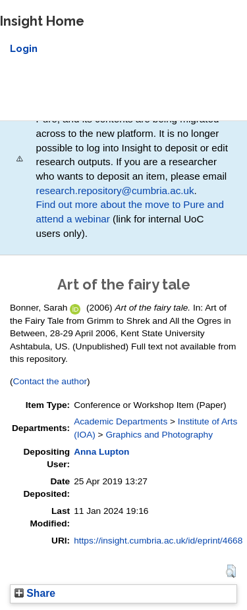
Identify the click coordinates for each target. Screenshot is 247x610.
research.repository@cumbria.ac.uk (115, 190)
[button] (231, 571)
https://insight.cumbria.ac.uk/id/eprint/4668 (158, 541)
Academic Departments (120, 421)
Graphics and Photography (159, 435)
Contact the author (50, 381)
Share (34, 593)
